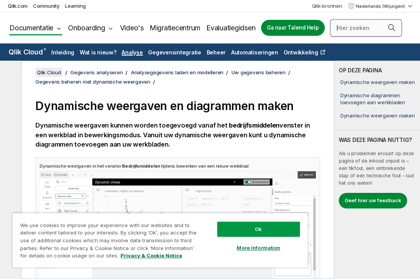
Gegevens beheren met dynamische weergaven (92, 82)
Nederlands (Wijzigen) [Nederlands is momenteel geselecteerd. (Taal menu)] (381, 6)
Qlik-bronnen (327, 6)
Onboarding (86, 28)
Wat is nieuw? (98, 52)
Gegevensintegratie (174, 52)
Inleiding (62, 52)
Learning (75, 6)
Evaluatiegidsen (230, 28)
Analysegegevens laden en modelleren (177, 72)
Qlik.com (18, 6)
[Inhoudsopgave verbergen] (10, 73)
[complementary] (377, 170)
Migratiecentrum (175, 28)
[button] (391, 28)
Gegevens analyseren (96, 72)
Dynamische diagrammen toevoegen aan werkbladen (372, 98)
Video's (132, 28)
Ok (214, 215)
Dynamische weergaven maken (377, 82)
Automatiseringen (254, 52)
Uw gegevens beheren (259, 72)
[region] (134, 233)
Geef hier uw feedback (373, 200)
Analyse (132, 52)
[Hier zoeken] (366, 28)
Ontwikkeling (301, 52)
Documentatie (31, 28)
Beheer (216, 52)
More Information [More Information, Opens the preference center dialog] (215, 234)
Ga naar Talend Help (293, 27)
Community (46, 6)
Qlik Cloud (27, 52)
